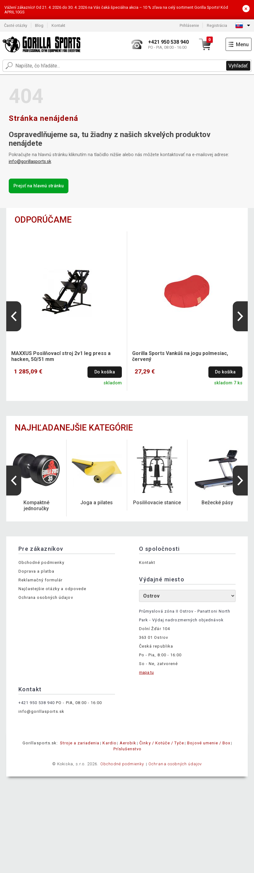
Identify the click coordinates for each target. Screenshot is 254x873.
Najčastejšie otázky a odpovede (52, 588)
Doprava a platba (36, 571)
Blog (39, 25)
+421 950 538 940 (36, 702)
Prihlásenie (189, 25)
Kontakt (58, 25)
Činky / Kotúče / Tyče (161, 743)
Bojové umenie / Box (208, 743)
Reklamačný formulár (40, 580)
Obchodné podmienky (41, 562)
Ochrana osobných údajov (45, 597)
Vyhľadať (238, 66)
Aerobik (128, 743)
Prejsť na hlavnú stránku (38, 186)
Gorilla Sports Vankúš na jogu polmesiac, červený (180, 356)
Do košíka (104, 372)
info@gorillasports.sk (30, 161)
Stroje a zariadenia (80, 743)
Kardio (109, 743)
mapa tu (146, 672)
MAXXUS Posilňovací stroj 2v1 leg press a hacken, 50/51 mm (61, 356)
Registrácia (217, 25)
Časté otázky (15, 25)
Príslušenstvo (127, 749)
